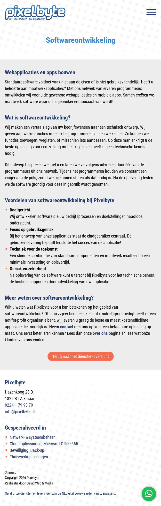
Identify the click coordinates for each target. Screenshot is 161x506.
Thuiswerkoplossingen (29, 456)
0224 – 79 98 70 (19, 405)
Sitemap (10, 472)
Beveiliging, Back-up (27, 450)
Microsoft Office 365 (60, 443)
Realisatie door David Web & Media (29, 483)
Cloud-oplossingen (25, 443)
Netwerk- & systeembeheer (32, 437)
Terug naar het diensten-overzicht (80, 356)
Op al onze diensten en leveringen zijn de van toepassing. (60, 493)
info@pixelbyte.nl (20, 411)
